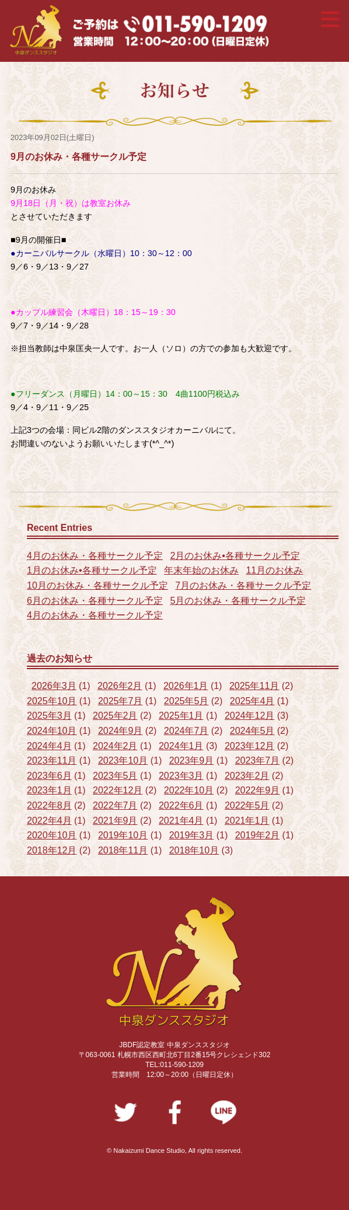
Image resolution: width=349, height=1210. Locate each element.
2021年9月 (115, 821)
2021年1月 (247, 821)
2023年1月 (49, 790)
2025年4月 (252, 701)
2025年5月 (186, 701)
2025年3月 (49, 716)
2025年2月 (115, 716)
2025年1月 (181, 716)
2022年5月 (247, 805)
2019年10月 (123, 835)
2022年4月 (49, 821)
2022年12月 (117, 790)
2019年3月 (191, 835)
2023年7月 (257, 760)
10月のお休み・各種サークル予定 (97, 585)
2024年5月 (252, 731)
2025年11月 (254, 686)
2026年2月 (119, 686)
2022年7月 (115, 805)
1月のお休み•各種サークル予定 (92, 570)
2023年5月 (115, 776)
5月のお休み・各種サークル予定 (238, 601)
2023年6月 (49, 776)
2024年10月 (51, 731)
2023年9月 (191, 760)
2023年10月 (123, 760)
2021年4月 (181, 821)
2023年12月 (249, 746)
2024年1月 (181, 746)
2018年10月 (194, 850)
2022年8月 (49, 805)
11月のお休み (274, 570)
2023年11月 (51, 760)
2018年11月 (123, 850)
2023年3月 (181, 776)
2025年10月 (51, 701)
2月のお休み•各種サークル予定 (235, 556)
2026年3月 (54, 686)
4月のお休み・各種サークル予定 (95, 556)
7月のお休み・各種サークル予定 (243, 585)
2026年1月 (185, 686)
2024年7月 (186, 731)
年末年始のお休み (201, 570)
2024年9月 (120, 731)
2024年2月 (115, 746)
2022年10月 (189, 790)
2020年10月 (51, 835)
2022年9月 (257, 790)
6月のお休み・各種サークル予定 (95, 601)
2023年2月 (247, 776)
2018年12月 (51, 850)
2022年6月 (181, 805)
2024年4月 (49, 746)
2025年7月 (120, 701)
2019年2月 (257, 835)
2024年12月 (249, 716)
